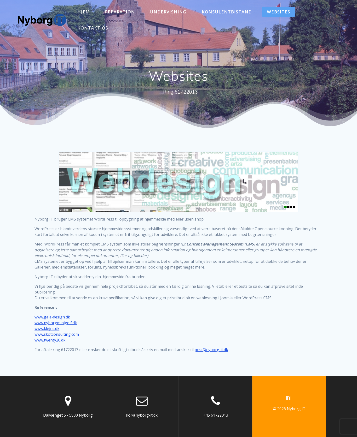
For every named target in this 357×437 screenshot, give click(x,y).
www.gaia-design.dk (52, 317)
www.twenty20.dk (50, 340)
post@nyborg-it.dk (211, 349)
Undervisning (168, 12)
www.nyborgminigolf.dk (56, 322)
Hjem (83, 12)
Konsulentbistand (227, 12)
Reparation (120, 12)
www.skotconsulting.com (57, 334)
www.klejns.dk (47, 328)
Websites (278, 12)
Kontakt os (92, 28)
